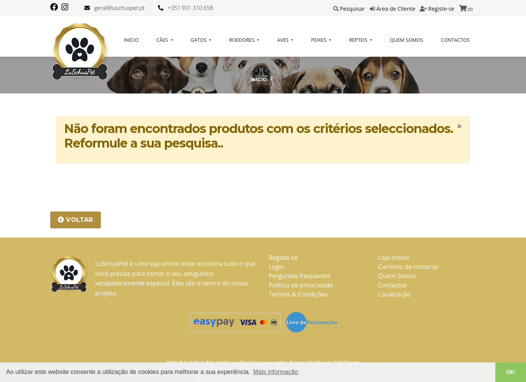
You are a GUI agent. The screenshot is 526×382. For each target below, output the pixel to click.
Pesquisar (352, 8)
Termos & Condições (298, 294)
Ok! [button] (510, 372)
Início (131, 39)
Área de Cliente (395, 8)
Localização (394, 294)
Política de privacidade (301, 285)
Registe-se (441, 8)
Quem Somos (406, 39)
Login (276, 266)
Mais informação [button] (275, 372)
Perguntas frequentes (299, 276)
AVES (283, 39)
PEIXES (319, 39)
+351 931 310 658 (190, 7)
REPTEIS (359, 39)
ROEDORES (242, 39)
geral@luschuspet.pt (119, 7)
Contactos (455, 39)
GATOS (199, 39)
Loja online (393, 257)
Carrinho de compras (408, 266)
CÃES (162, 39)
